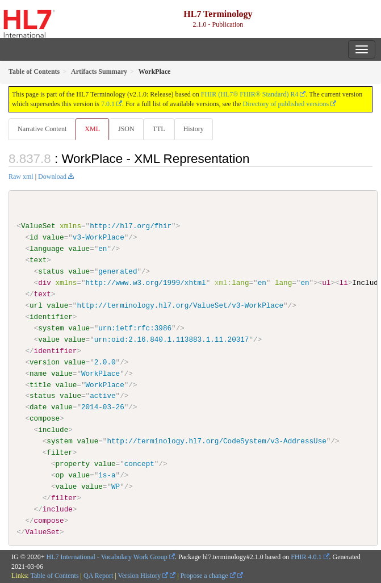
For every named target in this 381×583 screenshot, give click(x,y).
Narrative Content (42, 129)
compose (45, 418)
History (193, 129)
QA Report (98, 576)
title (40, 384)
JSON (126, 129)
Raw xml (21, 177)
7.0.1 (108, 104)
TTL (159, 129)
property (72, 464)
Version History (143, 576)
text (38, 260)
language (47, 249)
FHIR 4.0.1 (306, 556)
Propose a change (208, 576)
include (53, 430)
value (53, 237)
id (34, 237)
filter (59, 452)
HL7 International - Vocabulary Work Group (107, 556)
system (51, 328)
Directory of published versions (286, 104)
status (51, 271)
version (45, 361)
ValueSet (38, 226)
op (59, 475)
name (38, 373)
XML (92, 129)
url (36, 305)
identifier (51, 317)
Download (52, 177)
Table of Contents (54, 576)
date (38, 407)
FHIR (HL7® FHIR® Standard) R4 (250, 94)
